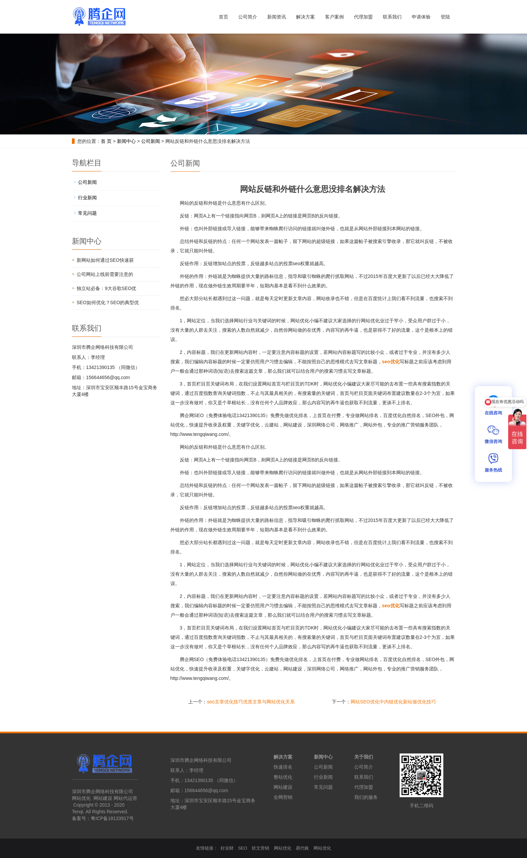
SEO (242, 848)
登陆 (445, 16)
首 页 (106, 141)
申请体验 (421, 16)
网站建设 (102, 798)
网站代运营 (124, 798)
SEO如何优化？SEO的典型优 (108, 302)
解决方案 (305, 16)
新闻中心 (126, 141)
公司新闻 (150, 141)
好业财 (227, 848)
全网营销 (283, 797)
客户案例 (334, 16)
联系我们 (392, 16)
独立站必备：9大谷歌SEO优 (106, 288)
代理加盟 (363, 16)
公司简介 (247, 16)
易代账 (302, 848)
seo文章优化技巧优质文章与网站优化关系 (251, 701)
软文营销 (260, 848)
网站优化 (81, 798)
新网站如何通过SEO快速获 (105, 260)
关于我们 (363, 757)
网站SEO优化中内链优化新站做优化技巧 (393, 701)
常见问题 (87, 213)
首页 (223, 16)
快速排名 (283, 767)
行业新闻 (87, 197)
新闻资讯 (276, 16)
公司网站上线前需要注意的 (105, 274)
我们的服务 (366, 797)
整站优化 (283, 777)
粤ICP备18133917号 (112, 818)
